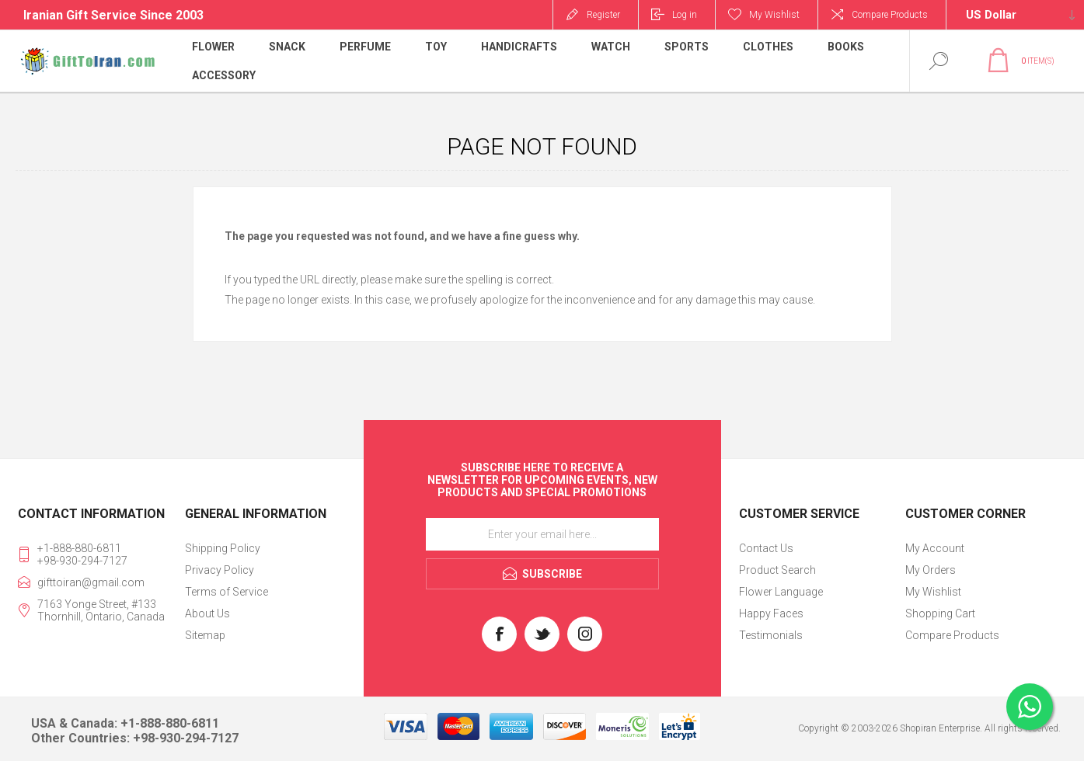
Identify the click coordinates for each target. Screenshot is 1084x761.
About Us (207, 613)
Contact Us (766, 548)
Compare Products (890, 14)
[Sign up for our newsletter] (542, 534)
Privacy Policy (219, 570)
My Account (934, 548)
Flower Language (781, 592)
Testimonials (771, 635)
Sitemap (205, 635)
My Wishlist (933, 592)
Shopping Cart (940, 613)
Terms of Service (226, 592)
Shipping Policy (222, 548)
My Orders (930, 570)
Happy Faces (771, 613)
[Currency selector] (1015, 15)
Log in (684, 14)
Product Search (777, 570)
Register (603, 14)
